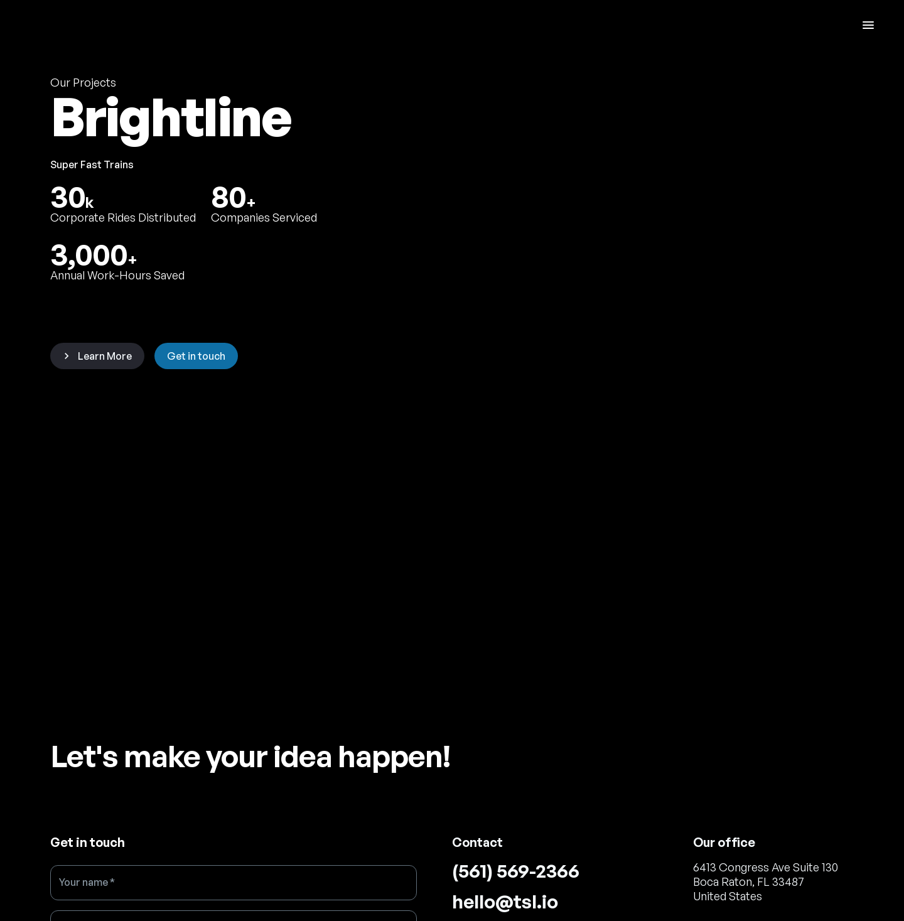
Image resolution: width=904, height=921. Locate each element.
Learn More (96, 356)
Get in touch (196, 356)
